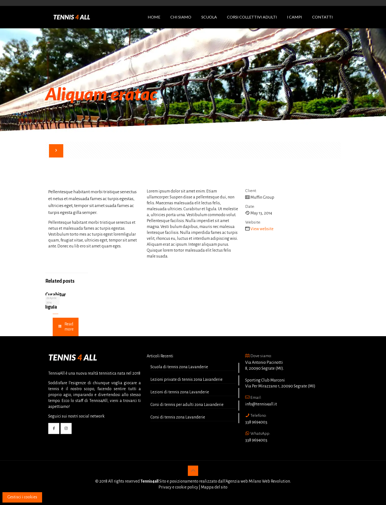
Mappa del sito (214, 487)
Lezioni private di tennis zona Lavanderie (186, 379)
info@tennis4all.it (261, 404)
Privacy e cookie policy (178, 487)
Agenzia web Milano (243, 481)
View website (261, 229)
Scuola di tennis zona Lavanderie (179, 367)
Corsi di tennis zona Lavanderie (177, 417)
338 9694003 (256, 422)
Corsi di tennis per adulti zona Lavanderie (187, 404)
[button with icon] (53, 428)
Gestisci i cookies (22, 497)
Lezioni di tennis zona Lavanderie (179, 392)
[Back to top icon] (193, 471)
